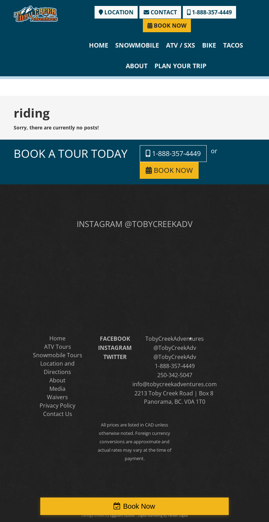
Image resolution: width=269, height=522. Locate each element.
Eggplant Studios (122, 515)
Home (98, 45)
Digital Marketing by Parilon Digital (163, 515)
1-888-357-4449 (209, 12)
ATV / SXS (180, 45)
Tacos (233, 45)
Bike (209, 45)
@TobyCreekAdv (174, 348)
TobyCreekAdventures (174, 339)
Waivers (57, 397)
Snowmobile (137, 45)
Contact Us (57, 414)
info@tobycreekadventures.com (174, 384)
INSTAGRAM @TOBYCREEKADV (135, 224)
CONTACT (160, 12)
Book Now (139, 506)
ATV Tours (57, 347)
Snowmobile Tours (57, 355)
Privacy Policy (57, 405)
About (136, 66)
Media (57, 389)
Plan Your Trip (180, 66)
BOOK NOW (166, 25)
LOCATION (116, 12)
